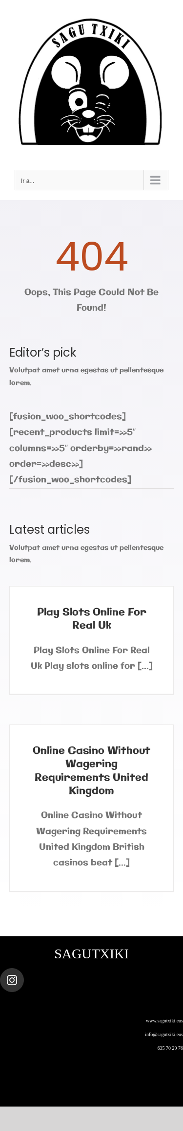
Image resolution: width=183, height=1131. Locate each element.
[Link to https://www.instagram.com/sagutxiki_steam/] (12, 980)
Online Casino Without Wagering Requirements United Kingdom (91, 771)
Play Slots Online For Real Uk (91, 619)
